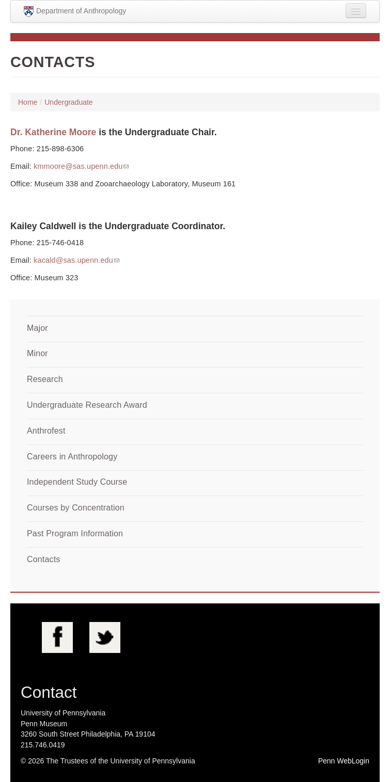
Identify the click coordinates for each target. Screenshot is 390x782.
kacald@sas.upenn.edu (73, 260)
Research (45, 379)
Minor (37, 353)
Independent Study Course (77, 481)
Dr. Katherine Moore (53, 132)
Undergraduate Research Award (87, 405)
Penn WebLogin (343, 761)
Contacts (43, 559)
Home (27, 102)
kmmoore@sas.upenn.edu (78, 166)
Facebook (57, 637)
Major (37, 328)
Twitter (104, 637)
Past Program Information (75, 533)
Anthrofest (46, 430)
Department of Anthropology (75, 11)
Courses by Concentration (75, 507)
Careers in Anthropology (72, 456)
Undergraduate (68, 102)
